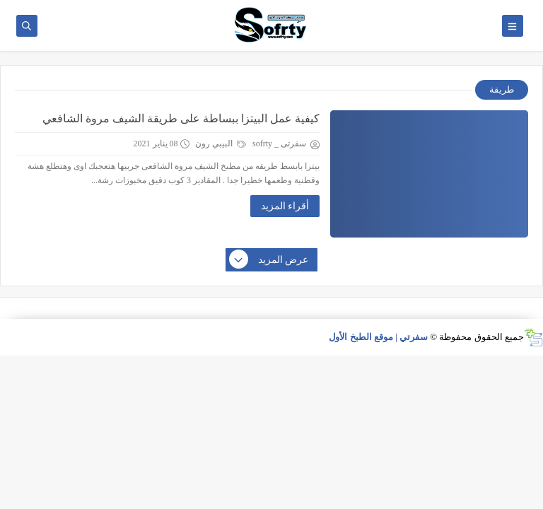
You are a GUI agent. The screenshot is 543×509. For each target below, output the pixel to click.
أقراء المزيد (285, 206)
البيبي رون (220, 143)
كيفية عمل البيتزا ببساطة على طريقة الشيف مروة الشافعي (181, 118)
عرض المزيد (269, 260)
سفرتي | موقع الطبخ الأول (378, 337)
